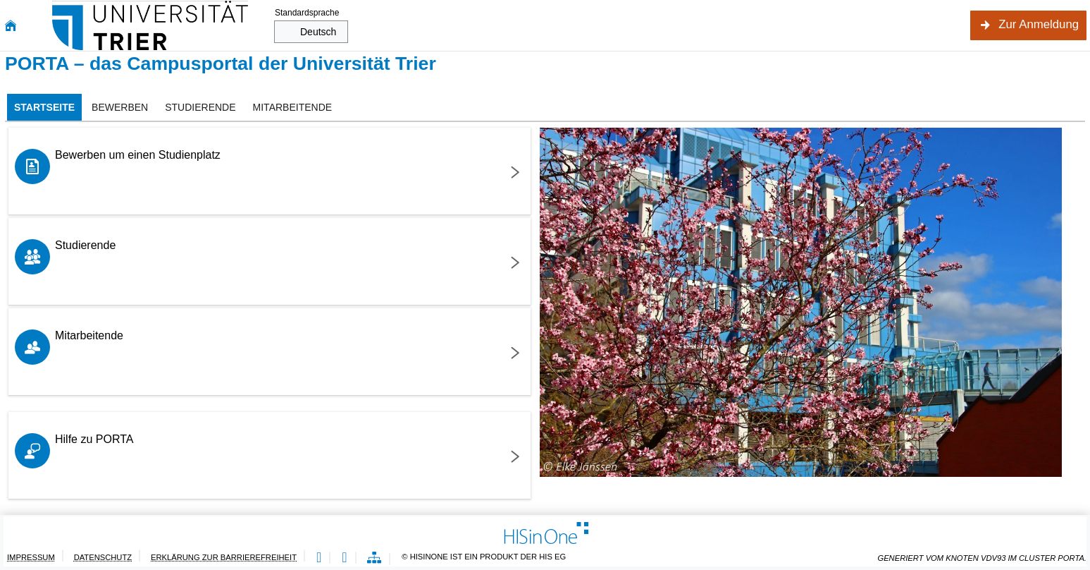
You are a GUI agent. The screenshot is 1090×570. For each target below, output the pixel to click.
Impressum (31, 557)
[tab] (44, 107)
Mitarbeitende (89, 335)
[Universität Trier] (150, 25)
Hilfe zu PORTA (94, 439)
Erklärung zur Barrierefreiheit (224, 557)
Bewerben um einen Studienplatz (138, 155)
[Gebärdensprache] (344, 558)
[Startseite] (10, 26)
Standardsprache (307, 13)
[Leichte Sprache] (318, 558)
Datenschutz (103, 557)
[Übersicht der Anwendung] (374, 558)
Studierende (85, 245)
